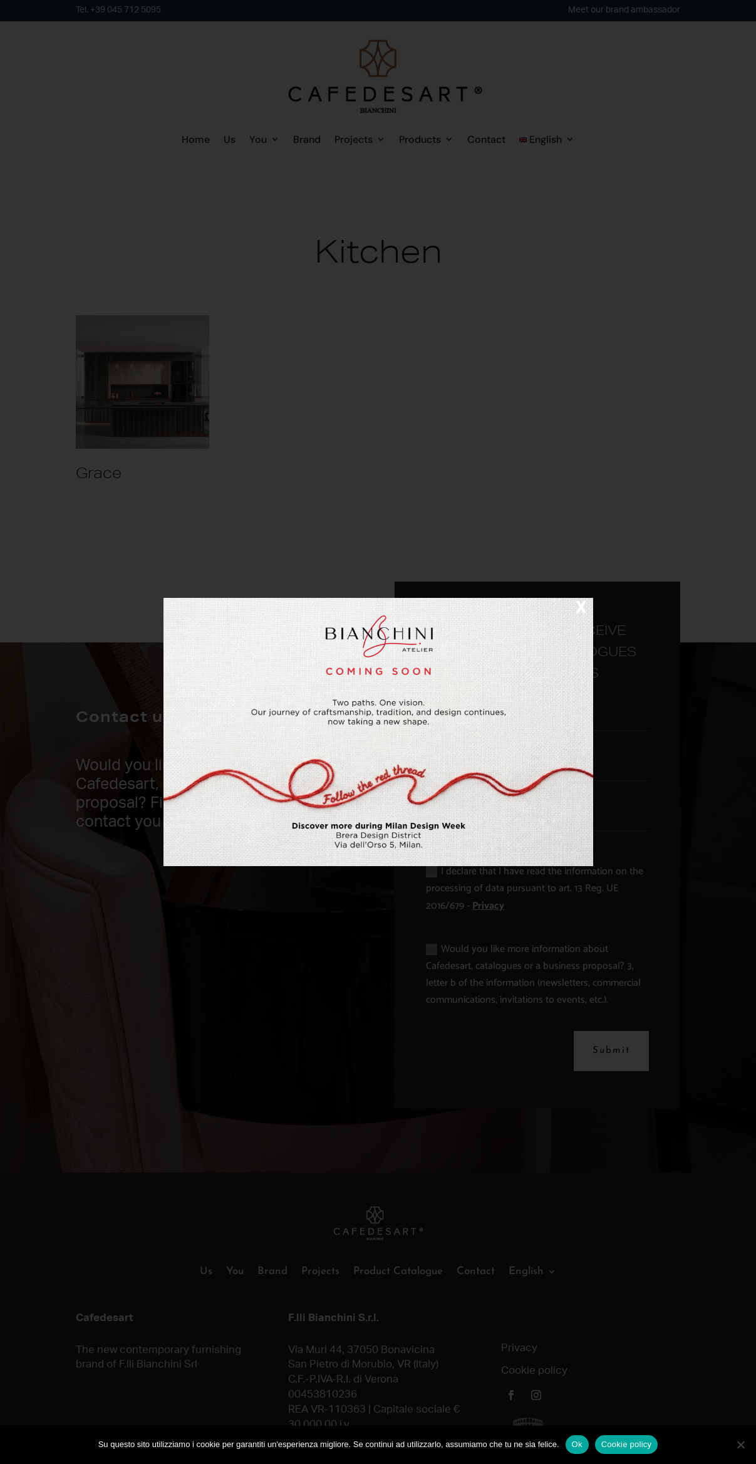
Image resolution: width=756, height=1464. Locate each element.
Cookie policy (626, 1444)
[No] (740, 1444)
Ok (577, 1444)
